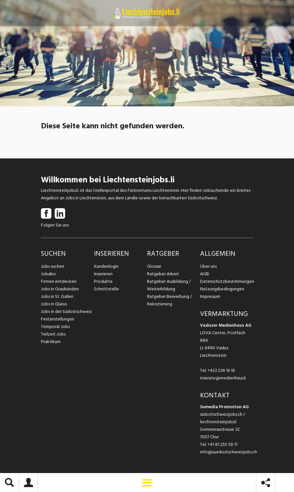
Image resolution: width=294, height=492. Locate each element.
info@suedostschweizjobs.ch (228, 452)
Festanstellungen (57, 319)
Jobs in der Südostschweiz (66, 311)
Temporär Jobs (55, 326)
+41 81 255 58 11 (222, 444)
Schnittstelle (106, 289)
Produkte (103, 281)
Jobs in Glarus (54, 304)
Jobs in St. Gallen (57, 296)
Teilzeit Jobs (53, 334)
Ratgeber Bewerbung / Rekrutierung (169, 300)
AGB (204, 274)
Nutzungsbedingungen (222, 289)
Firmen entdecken (59, 281)
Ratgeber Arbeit (163, 274)
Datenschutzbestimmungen (226, 281)
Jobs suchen (52, 266)
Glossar (154, 266)
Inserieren (103, 274)
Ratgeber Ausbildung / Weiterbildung (169, 285)
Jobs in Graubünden (60, 289)
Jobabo (48, 274)
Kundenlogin (106, 266)
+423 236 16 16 (221, 370)
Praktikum (51, 341)
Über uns (208, 266)
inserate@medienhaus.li (223, 378)
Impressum (210, 296)
